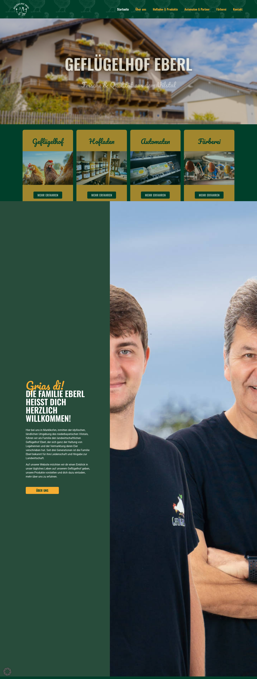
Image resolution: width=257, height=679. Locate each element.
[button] (7, 671)
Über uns (140, 9)
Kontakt (237, 9)
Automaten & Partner (197, 9)
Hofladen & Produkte (165, 9)
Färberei (221, 9)
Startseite (123, 9)
